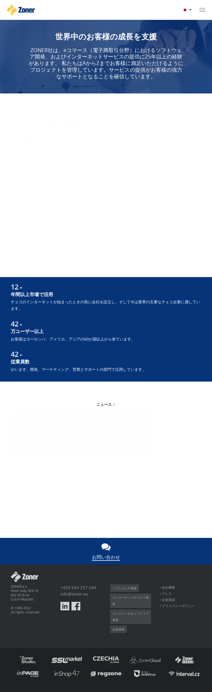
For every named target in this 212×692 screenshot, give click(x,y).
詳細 (56, 175)
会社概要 (168, 587)
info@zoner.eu (74, 594)
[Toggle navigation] (200, 10)
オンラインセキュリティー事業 (130, 616)
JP (187, 9)
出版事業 (118, 629)
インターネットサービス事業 (130, 600)
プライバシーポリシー (178, 606)
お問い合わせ (106, 557)
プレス (166, 593)
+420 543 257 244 (78, 587)
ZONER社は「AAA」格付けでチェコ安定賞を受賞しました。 (104, 421)
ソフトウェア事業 (124, 588)
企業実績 (168, 599)
